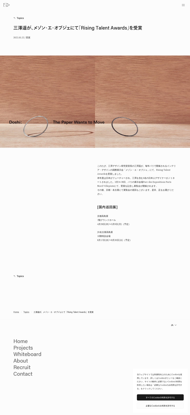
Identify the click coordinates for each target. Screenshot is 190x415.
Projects (23, 347)
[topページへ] (7, 5)
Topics (20, 18)
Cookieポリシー (165, 378)
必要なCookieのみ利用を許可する (160, 405)
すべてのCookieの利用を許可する (160, 397)
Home (16, 312)
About (20, 360)
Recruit (21, 367)
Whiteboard (27, 353)
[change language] (173, 325)
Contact (22, 373)
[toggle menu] (183, 5)
